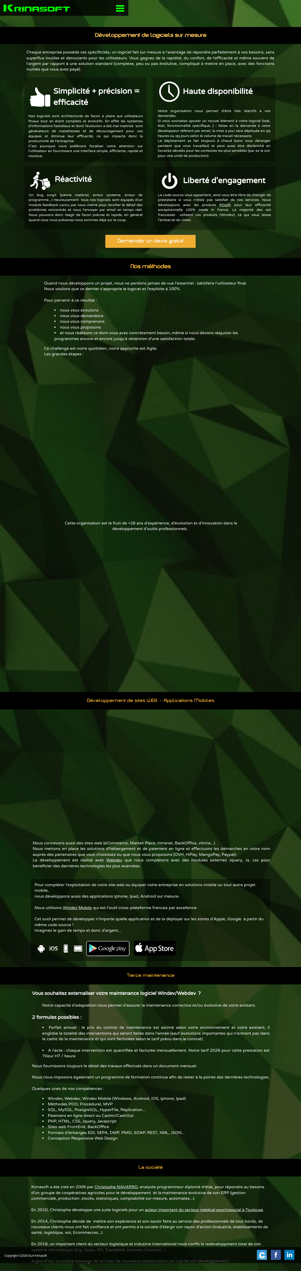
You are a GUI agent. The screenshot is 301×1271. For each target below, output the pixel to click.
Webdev (114, 860)
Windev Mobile (77, 907)
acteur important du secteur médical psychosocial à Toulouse (204, 1209)
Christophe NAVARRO (115, 1186)
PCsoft (225, 205)
